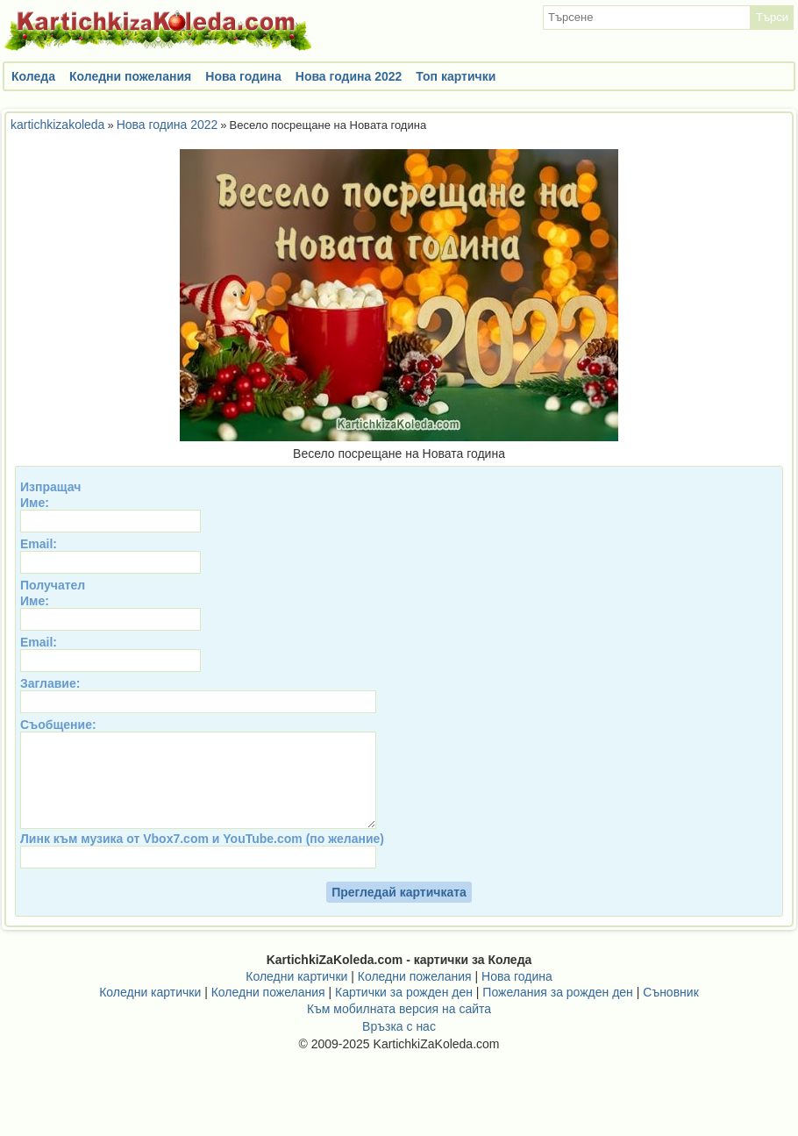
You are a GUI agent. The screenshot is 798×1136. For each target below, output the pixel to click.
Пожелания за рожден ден (557, 1011)
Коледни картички (296, 995)
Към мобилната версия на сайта (399, 1027)
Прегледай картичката (399, 911)
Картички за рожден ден (404, 1011)
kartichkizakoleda (57, 125)
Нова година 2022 (349, 76)
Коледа (33, 76)
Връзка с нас (399, 1045)
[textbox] (647, 17)
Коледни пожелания (130, 76)
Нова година (243, 76)
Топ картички (455, 76)
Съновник (671, 1011)
